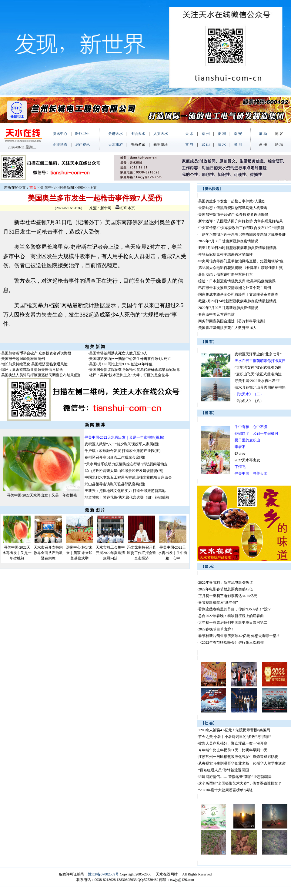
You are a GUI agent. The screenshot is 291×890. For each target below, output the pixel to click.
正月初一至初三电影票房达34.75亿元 (227, 596)
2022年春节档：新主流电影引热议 (226, 582)
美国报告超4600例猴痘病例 (23, 359)
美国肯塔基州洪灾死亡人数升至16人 (118, 353)
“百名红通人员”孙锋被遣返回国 (223, 770)
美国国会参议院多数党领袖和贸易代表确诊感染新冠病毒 (134, 369)
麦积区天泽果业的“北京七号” (258, 354)
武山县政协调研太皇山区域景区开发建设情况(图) (124, 471)
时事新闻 (66, 187)
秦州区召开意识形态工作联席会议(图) (115, 457)
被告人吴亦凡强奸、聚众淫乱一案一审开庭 (232, 743)
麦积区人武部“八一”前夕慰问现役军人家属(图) (122, 444)
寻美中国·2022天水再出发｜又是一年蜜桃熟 (42, 495)
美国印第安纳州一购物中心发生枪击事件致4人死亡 (130, 359)
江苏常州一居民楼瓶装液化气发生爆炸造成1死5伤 (238, 757)
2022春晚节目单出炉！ (216, 629)
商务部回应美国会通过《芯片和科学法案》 (232, 321)
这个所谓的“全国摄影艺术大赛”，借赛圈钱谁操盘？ (240, 783)
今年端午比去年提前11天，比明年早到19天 (232, 750)
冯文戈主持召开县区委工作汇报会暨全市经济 (141, 552)
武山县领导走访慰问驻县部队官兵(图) (115, 484)
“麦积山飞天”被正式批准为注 (258, 374)
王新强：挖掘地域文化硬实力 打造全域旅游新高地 (125, 491)
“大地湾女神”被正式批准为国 (258, 367)
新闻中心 (48, 187)
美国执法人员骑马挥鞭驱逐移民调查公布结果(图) (40, 375)
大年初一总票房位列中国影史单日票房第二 (232, 622)
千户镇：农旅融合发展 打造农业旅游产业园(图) (123, 451)
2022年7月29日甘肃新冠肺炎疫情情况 (228, 308)
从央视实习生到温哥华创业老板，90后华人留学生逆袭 (242, 763)
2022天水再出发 (247, 460)
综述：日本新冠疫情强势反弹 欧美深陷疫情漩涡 (237, 281)
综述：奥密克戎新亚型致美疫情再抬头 (32, 369)
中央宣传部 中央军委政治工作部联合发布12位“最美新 (241, 228)
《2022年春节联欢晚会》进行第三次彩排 (231, 642)
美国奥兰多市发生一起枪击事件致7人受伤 (232, 201)
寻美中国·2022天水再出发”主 (258, 381)
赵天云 (240, 453)
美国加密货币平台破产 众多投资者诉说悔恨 (36, 353)
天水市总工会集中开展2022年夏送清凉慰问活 (110, 552)
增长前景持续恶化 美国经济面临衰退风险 (34, 364)
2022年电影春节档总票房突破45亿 (225, 589)
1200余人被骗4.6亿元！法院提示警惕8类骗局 (234, 730)
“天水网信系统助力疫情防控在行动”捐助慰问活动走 (126, 464)
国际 (81, 187)
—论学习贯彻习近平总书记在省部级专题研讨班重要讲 (242, 234)
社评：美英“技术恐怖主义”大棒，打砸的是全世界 (129, 375)
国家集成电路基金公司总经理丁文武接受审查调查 (238, 294)
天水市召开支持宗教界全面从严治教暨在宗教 (48, 552)
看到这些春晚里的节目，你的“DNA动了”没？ (234, 609)
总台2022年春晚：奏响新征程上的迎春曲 (231, 616)
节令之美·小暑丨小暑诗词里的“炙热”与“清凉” (234, 737)
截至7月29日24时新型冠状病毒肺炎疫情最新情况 (237, 301)
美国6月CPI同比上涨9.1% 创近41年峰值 (120, 364)
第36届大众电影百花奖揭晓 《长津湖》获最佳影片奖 (240, 268)
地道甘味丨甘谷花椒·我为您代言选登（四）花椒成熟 (127, 497)
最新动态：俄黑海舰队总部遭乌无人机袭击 (232, 208)
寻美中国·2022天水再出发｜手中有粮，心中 (172, 552)
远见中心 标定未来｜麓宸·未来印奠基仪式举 (79, 552)
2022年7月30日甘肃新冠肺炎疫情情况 (228, 241)
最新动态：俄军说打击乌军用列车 (225, 274)
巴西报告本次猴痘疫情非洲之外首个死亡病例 (234, 288)
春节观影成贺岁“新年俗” (218, 602)
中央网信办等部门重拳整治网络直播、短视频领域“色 (240, 261)
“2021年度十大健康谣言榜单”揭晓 (225, 790)
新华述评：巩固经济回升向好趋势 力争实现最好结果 (240, 221)
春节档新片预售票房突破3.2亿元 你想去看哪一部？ (239, 636)
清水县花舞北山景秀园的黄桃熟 (260, 387)
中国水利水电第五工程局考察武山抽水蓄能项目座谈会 (128, 477)
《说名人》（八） (249, 401)
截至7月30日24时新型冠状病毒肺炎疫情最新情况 (237, 248)
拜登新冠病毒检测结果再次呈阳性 (225, 254)
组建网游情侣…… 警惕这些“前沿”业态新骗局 (235, 777)
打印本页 (125, 208)
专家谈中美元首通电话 (216, 314)
